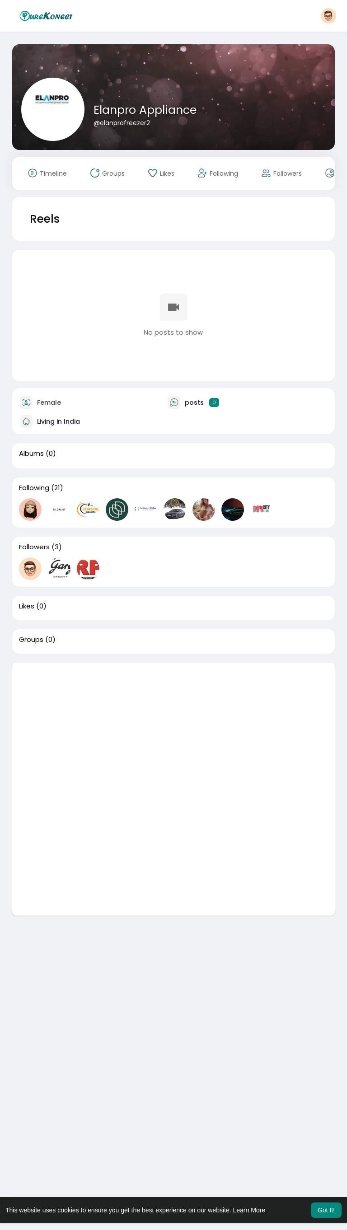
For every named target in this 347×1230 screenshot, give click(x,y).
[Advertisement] (173, 726)
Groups (31, 639)
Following (34, 487)
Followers (34, 547)
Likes (26, 606)
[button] (328, 16)
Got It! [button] (326, 1210)
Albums (31, 453)
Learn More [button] (249, 1210)
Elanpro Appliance (145, 110)
